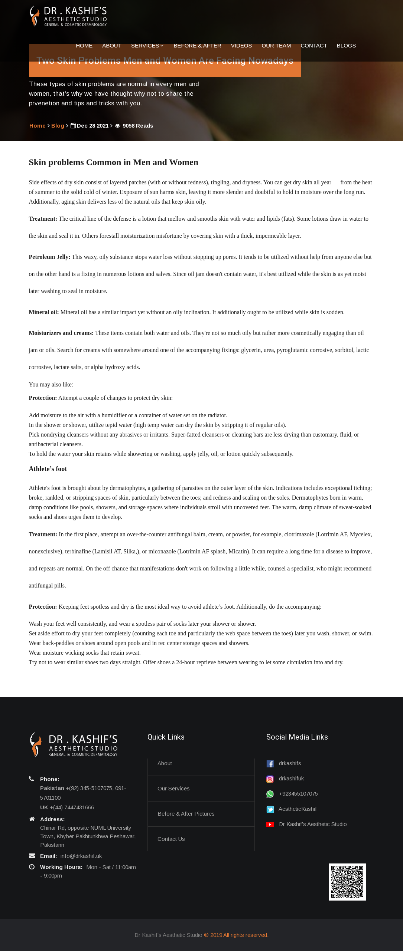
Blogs (346, 45)
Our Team (276, 45)
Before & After (197, 45)
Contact (313, 45)
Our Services (173, 788)
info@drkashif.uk (81, 856)
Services (147, 45)
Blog (57, 125)
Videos (241, 45)
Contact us (171, 839)
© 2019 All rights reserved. (236, 935)
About (111, 45)
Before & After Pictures (186, 813)
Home (84, 45)
